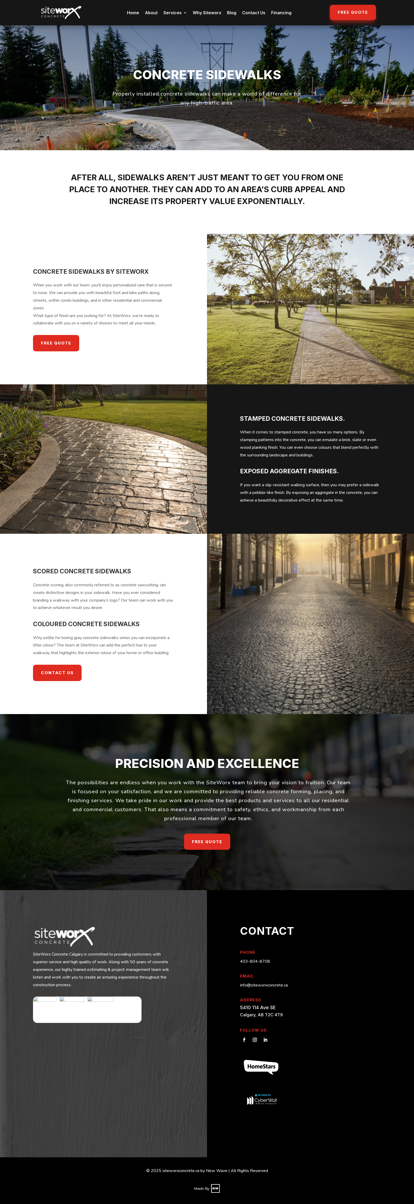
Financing (281, 12)
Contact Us (253, 12)
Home (133, 12)
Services (172, 12)
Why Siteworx (207, 12)
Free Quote (353, 12)
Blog (231, 12)
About (151, 12)
